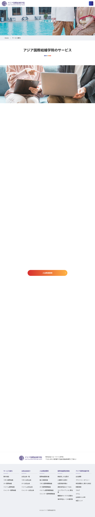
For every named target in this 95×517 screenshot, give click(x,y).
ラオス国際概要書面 (46, 483)
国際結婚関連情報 (64, 471)
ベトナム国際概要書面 (46, 490)
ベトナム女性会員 (27, 487)
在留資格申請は (62, 483)
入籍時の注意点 (62, 480)
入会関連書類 (47, 273)
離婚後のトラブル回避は (65, 496)
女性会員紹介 (25, 471)
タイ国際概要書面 (45, 487)
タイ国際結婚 (7, 483)
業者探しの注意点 (63, 476)
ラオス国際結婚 (8, 480)
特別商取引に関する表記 (83, 483)
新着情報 (78, 487)
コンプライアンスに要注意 (65, 491)
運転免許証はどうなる (64, 487)
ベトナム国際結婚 (9, 487)
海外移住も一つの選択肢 (65, 499)
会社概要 (78, 476)
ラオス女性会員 (26, 480)
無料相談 (6, 476)
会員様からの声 (80, 497)
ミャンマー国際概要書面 (47, 494)
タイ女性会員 (25, 483)
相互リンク (79, 501)
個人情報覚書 (44, 480)
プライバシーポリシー (83, 480)
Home (7, 38)
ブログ (78, 490)
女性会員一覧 (25, 476)
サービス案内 (7, 471)
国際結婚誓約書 (44, 476)
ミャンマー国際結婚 (9, 490)
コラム (78, 494)
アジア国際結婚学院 (82, 471)
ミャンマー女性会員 (27, 490)
